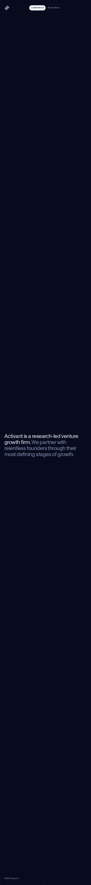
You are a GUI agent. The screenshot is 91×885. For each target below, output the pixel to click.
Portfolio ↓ (11, 878)
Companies (37, 7)
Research (54, 7)
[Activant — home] (7, 7)
